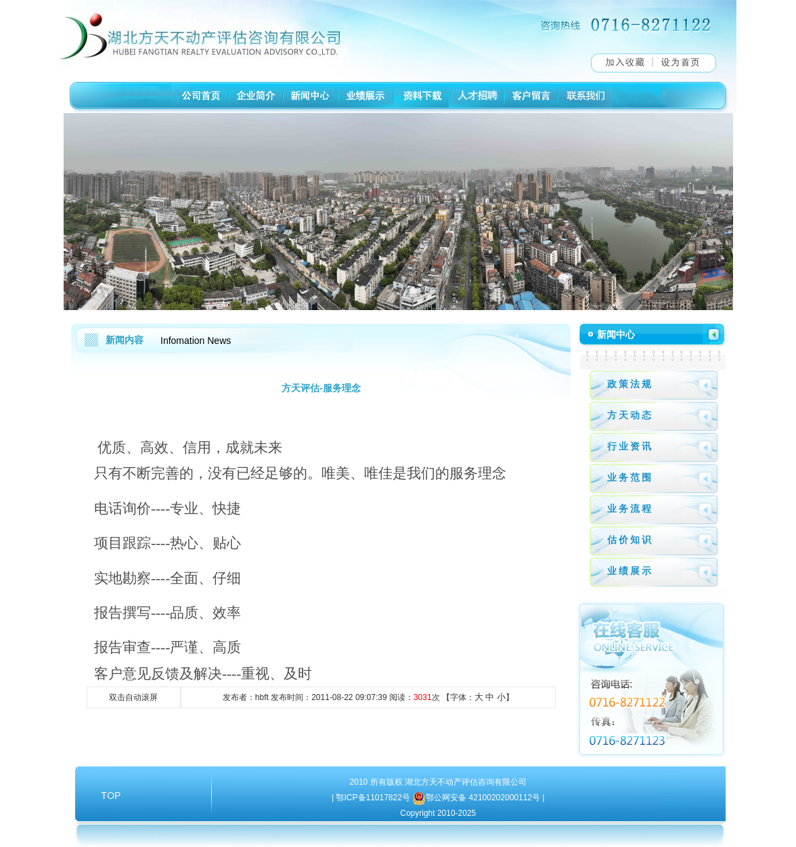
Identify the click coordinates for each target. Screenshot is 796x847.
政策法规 (630, 383)
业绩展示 (630, 570)
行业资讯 (630, 446)
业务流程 (630, 508)
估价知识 (630, 539)
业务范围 (630, 477)
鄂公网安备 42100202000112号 (484, 797)
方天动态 (630, 415)
